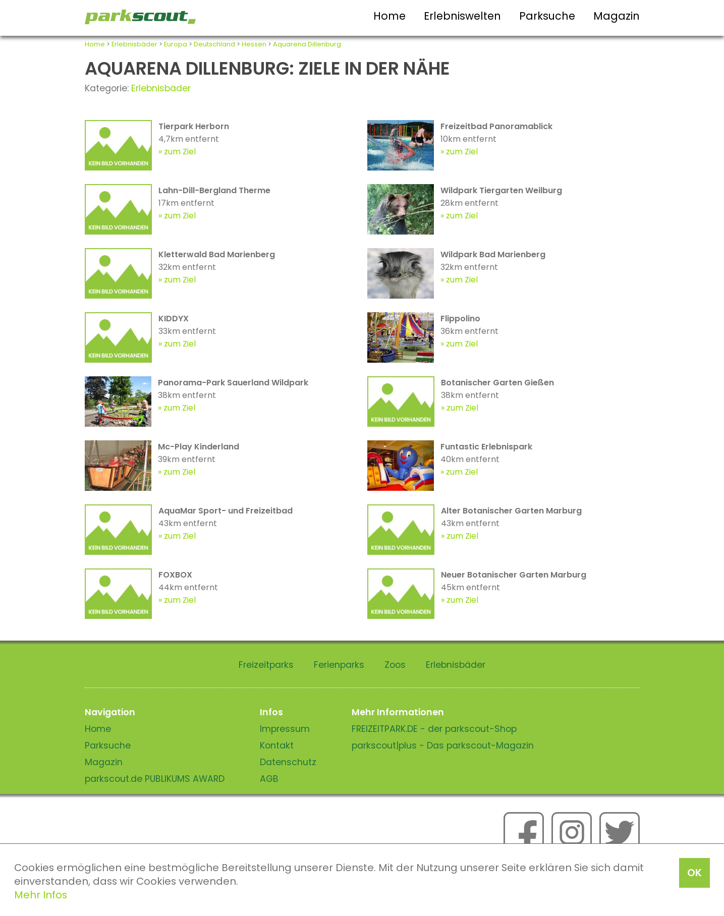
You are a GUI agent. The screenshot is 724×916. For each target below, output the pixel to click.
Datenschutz (288, 762)
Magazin (616, 16)
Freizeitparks (266, 665)
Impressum (285, 729)
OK (694, 873)
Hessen (254, 44)
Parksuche (547, 16)
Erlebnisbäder (134, 44)
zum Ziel (180, 151)
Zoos (395, 665)
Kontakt (277, 745)
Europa (175, 44)
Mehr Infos (40, 895)
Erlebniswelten (462, 16)
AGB (269, 779)
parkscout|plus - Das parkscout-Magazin (443, 745)
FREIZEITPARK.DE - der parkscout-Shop (434, 729)
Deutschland (214, 44)
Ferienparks (339, 665)
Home (389, 16)
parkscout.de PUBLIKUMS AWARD (155, 779)
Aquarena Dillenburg (307, 44)
